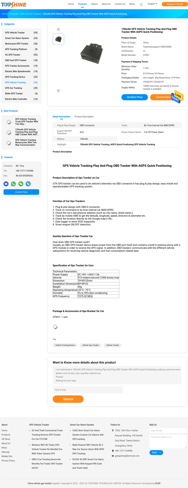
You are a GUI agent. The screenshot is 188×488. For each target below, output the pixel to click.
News (4, 447)
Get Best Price (135, 97)
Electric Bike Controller (21, 99)
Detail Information (61, 116)
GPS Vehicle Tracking (21, 82)
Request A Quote (175, 4)
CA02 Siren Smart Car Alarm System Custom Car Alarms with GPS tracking (88, 434)
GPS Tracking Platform (21, 49)
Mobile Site (7, 456)
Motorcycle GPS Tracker (21, 43)
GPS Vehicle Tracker (21, 32)
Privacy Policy (8, 460)
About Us (6, 443)
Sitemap (5, 452)
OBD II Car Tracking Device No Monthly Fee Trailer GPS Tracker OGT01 (47, 463)
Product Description (84, 116)
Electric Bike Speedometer (21, 71)
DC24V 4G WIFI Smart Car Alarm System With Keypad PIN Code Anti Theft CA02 (88, 463)
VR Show (6, 439)
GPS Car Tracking (21, 88)
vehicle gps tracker (90, 345)
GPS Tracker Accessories (21, 65)
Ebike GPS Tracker (21, 93)
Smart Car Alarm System (21, 38)
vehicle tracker (112, 345)
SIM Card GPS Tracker (21, 60)
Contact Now (21, 192)
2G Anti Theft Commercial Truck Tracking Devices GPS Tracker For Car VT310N (47, 434)
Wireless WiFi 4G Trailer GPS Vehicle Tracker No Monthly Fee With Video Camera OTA (47, 449)
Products (6, 435)
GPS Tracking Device (21, 76)
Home (4, 430)
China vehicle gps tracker (39, 483)
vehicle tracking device (65, 345)
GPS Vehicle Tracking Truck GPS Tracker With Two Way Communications (26, 121)
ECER (157, 483)
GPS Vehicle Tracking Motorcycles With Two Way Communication (26, 142)
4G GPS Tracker (21, 54)
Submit (68, 399)
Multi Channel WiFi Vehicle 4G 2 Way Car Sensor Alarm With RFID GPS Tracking (88, 449)
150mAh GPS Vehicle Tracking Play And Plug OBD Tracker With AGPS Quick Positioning (26, 132)
